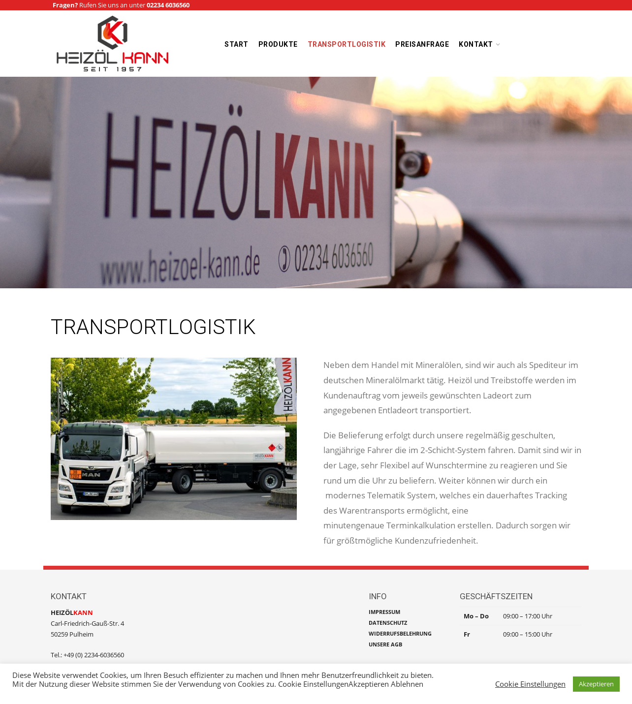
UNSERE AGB (385, 644)
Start (236, 44)
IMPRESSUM (384, 611)
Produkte (278, 44)
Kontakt (476, 44)
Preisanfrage (422, 44)
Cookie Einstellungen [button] (530, 683)
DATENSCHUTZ (388, 622)
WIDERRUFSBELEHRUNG (400, 633)
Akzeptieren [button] (596, 683)
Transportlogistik (347, 44)
